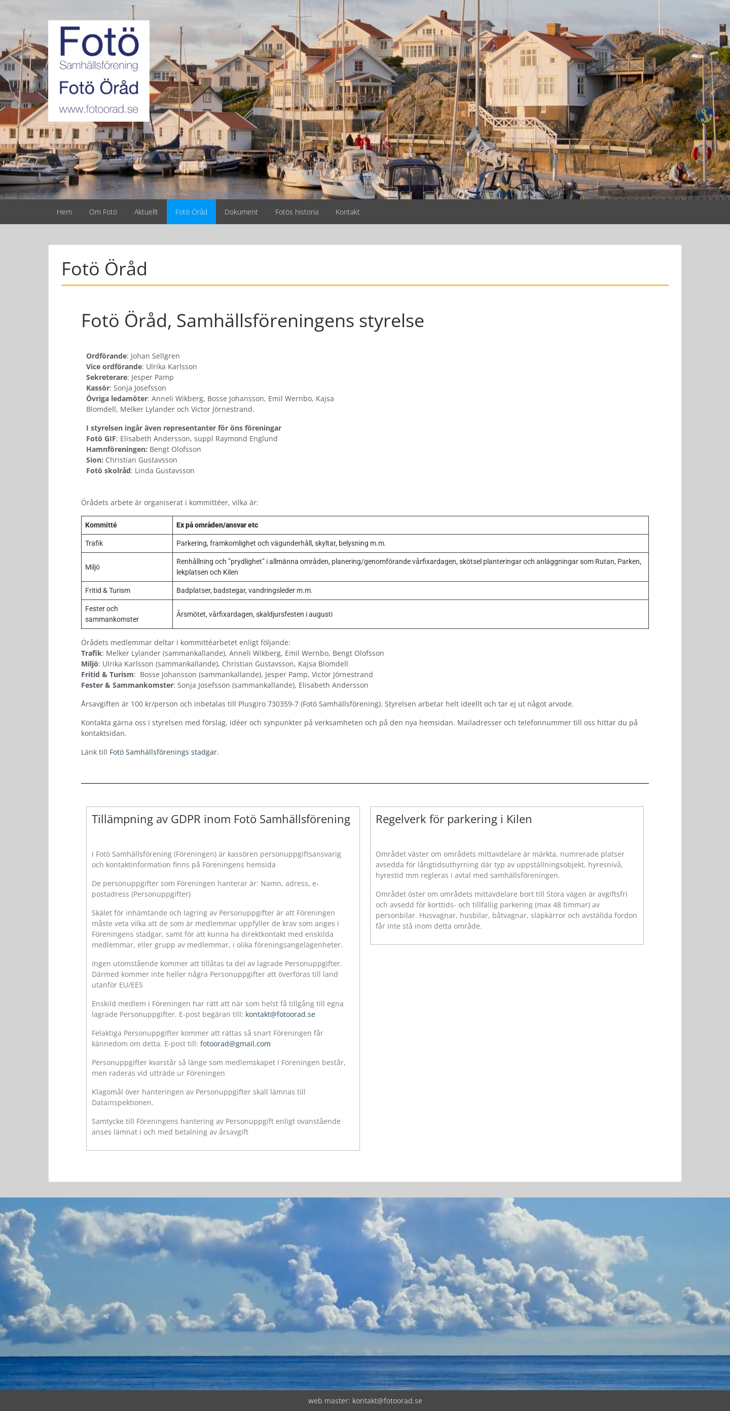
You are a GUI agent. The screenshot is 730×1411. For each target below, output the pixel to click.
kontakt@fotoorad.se (280, 1014)
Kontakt (348, 212)
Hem (64, 212)
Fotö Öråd (191, 212)
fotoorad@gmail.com (235, 1043)
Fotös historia (296, 212)
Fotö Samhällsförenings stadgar (163, 752)
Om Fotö (103, 212)
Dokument (241, 212)
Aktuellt (146, 212)
